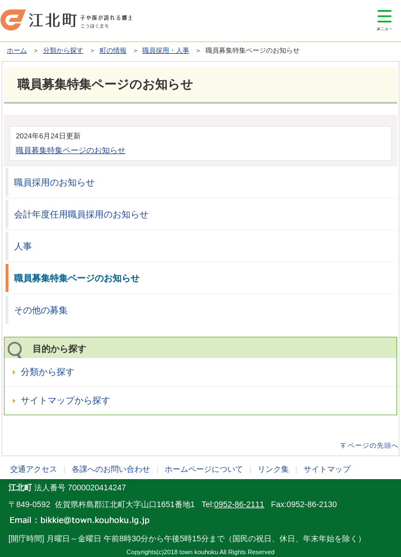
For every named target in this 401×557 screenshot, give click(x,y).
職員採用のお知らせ (54, 182)
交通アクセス (33, 469)
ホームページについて (204, 469)
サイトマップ (327, 469)
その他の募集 (41, 310)
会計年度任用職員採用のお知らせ (81, 214)
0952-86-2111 (239, 504)
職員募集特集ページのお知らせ (70, 150)
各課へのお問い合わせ (111, 469)
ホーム (17, 50)
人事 (23, 246)
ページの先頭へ (373, 445)
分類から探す (63, 50)
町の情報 (113, 50)
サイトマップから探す (65, 400)
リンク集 (273, 469)
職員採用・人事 (165, 50)
